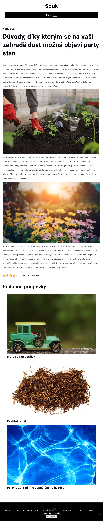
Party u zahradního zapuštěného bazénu (36, 487)
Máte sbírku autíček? (22, 356)
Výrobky (8, 28)
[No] (99, 514)
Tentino (79, 82)
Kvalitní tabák (17, 421)
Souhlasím (51, 517)
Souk (51, 6)
